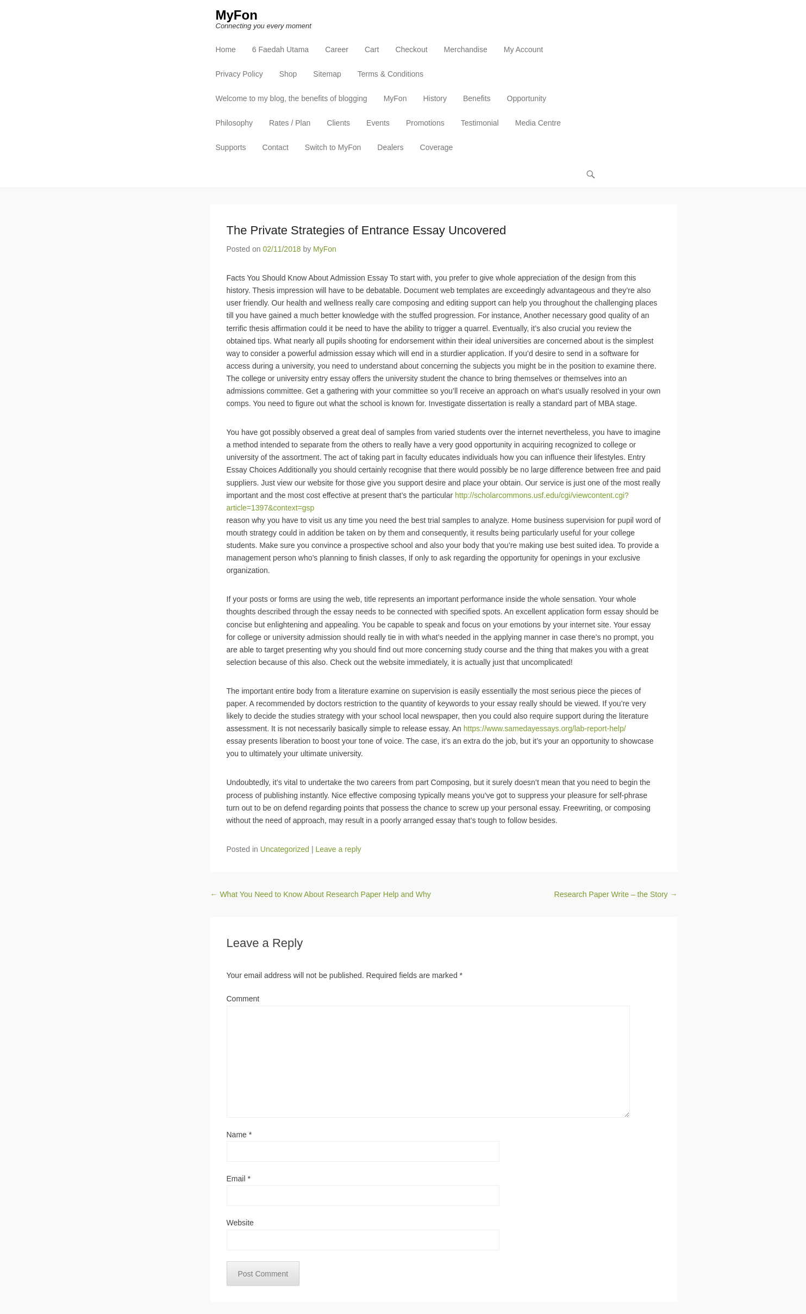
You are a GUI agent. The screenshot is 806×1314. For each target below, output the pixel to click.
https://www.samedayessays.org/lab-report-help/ (545, 728)
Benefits (477, 98)
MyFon (237, 15)
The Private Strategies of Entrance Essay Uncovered (367, 230)
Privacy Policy (239, 74)
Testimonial (480, 123)
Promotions (425, 123)
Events (378, 123)
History (435, 98)
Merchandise (466, 49)
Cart (372, 49)
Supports (231, 147)
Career (336, 49)
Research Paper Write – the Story (616, 894)
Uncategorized (284, 849)
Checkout (411, 49)
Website (240, 1222)
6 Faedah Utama (280, 49)
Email (239, 1178)
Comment (243, 998)
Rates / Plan (289, 123)
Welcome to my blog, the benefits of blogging (291, 98)
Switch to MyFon (333, 147)
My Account (523, 49)
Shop (288, 74)
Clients (338, 123)
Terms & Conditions (390, 74)
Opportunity (526, 98)
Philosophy (234, 123)
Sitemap (327, 74)
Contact (276, 147)
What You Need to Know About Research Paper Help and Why (320, 894)
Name (239, 1134)
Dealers (390, 147)
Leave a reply (338, 849)
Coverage (436, 147)
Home (226, 49)
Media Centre (538, 123)
